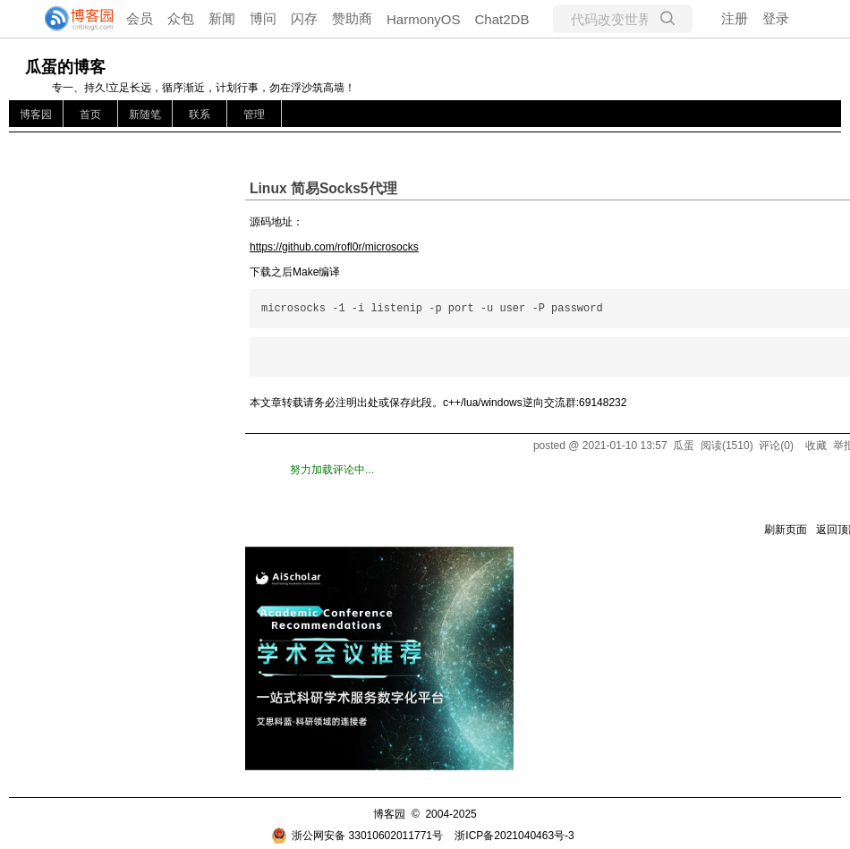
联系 (199, 114)
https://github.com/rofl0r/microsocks (334, 247)
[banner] (71, 18)
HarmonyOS (424, 19)
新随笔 (145, 114)
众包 (180, 18)
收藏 (816, 445)
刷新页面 (785, 529)
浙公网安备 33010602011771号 (357, 835)
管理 (254, 114)
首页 (90, 114)
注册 (734, 18)
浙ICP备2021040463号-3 (514, 835)
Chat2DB (502, 19)
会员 (139, 18)
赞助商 (352, 18)
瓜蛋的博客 (65, 67)
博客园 (36, 114)
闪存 (304, 18)
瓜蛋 (683, 445)
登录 (775, 18)
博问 (263, 18)
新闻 (221, 18)
